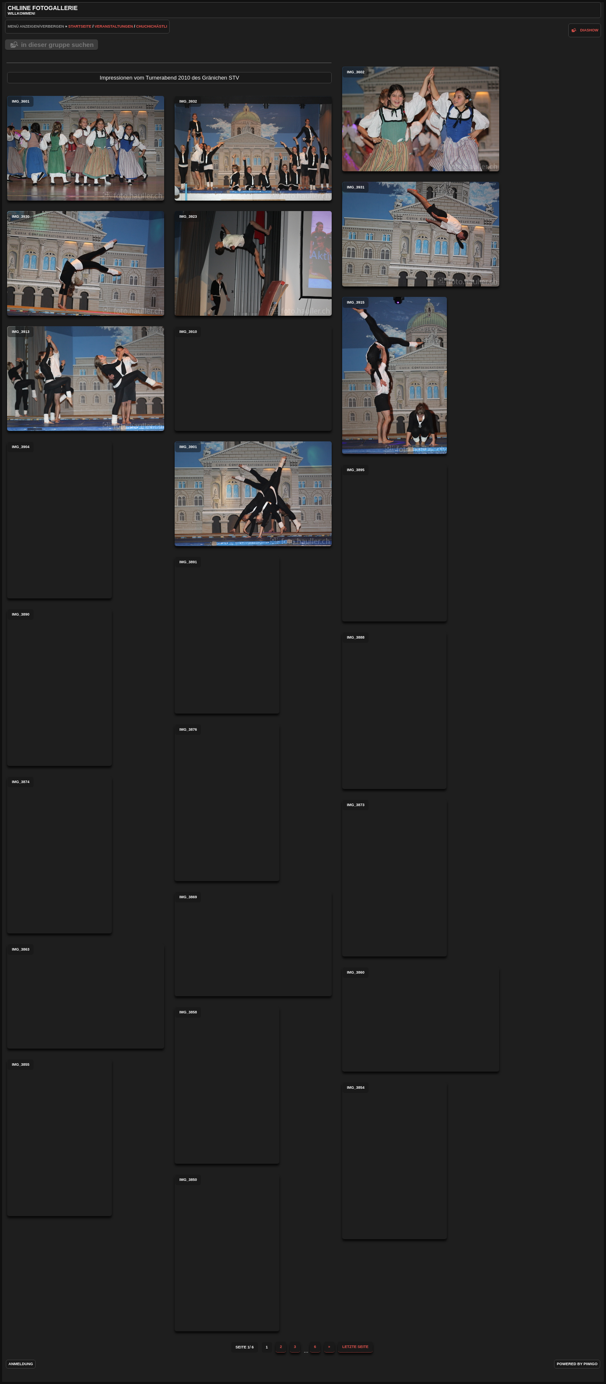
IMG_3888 (394, 710)
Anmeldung (20, 1364)
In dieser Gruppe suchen (57, 44)
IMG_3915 (394, 375)
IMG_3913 (85, 378)
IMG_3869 (253, 944)
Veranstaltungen (114, 26)
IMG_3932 (253, 148)
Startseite (79, 26)
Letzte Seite (355, 1347)
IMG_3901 (253, 493)
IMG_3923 (253, 263)
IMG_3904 (59, 519)
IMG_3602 (420, 119)
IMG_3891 (227, 635)
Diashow (589, 30)
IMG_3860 (420, 1019)
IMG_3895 (394, 542)
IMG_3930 (85, 263)
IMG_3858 (227, 1085)
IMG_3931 (420, 234)
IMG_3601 (85, 148)
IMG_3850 (227, 1252)
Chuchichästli (151, 26)
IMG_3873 (394, 877)
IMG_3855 (59, 1137)
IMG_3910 (253, 378)
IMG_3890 (59, 687)
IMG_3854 (394, 1160)
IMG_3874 (59, 854)
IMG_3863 (85, 996)
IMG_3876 (227, 802)
